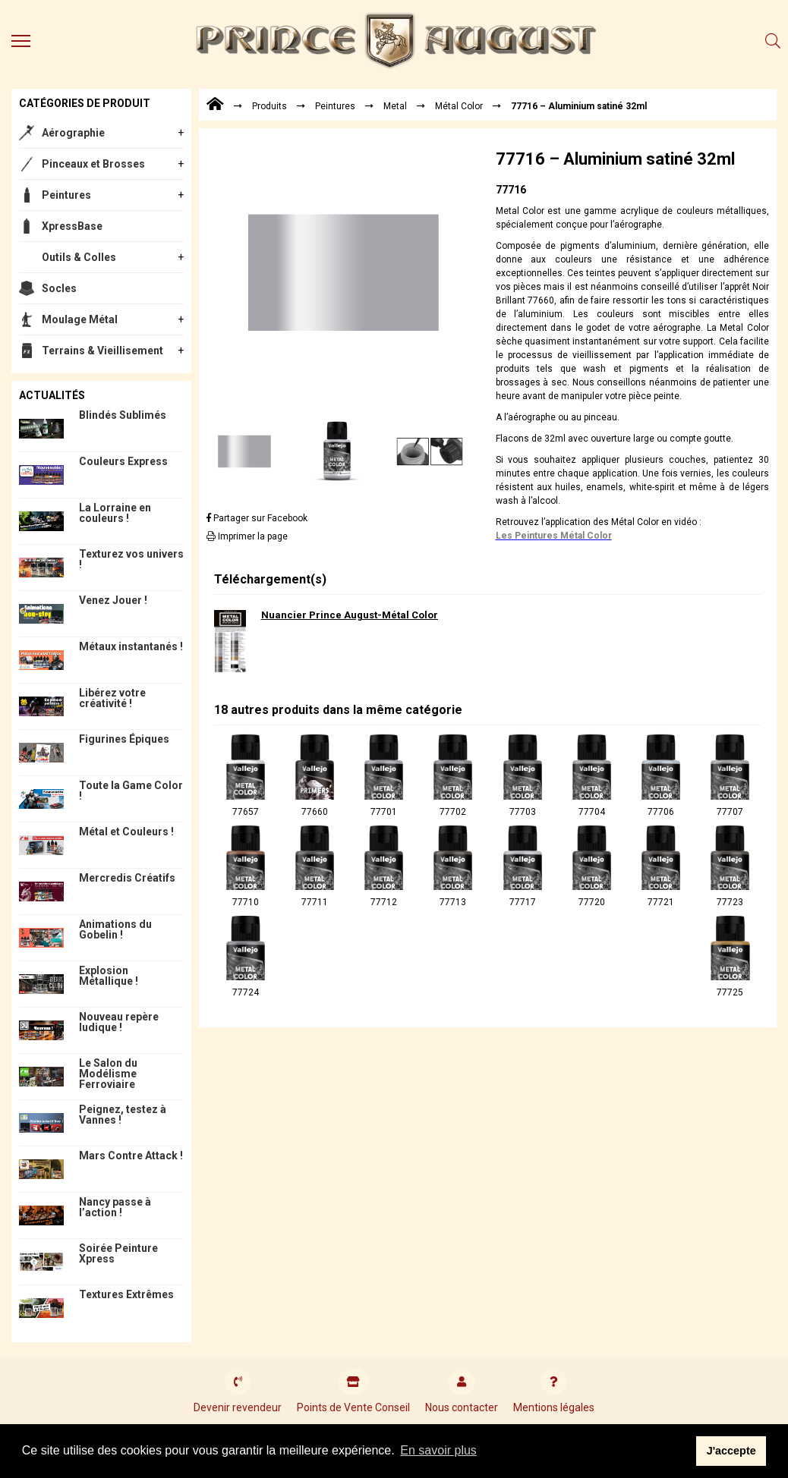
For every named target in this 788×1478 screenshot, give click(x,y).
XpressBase (72, 226)
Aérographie (73, 133)
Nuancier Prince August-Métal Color (349, 615)
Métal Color (459, 106)
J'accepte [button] (731, 1451)
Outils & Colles (79, 257)
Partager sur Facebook (256, 518)
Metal (395, 106)
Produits (269, 106)
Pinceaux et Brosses (93, 164)
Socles (59, 288)
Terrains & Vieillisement (102, 350)
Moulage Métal (80, 319)
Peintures (66, 195)
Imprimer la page (247, 536)
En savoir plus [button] (438, 1450)
